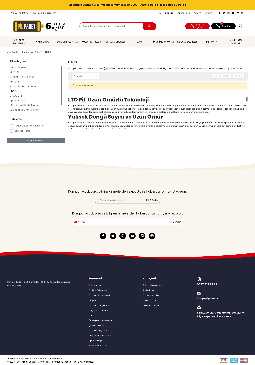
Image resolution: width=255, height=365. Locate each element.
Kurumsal (95, 278)
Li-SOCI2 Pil (16, 95)
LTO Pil (13, 91)
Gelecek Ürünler (151, 305)
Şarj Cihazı (148, 290)
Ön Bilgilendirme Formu (100, 320)
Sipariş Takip (183, 13)
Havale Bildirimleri (97, 345)
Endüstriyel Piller (151, 295)
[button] (223, 26)
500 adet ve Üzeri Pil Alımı (24, 110)
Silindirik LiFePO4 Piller (22, 77)
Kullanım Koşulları (97, 330)
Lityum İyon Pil (18, 67)
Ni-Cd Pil (14, 81)
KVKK (91, 315)
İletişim (208, 13)
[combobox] (76, 222)
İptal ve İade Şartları (98, 305)
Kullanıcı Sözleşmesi (99, 295)
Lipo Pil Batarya (18, 100)
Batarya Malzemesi (153, 285)
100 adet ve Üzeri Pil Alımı (24, 105)
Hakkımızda (94, 285)
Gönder (152, 200)
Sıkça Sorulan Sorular (99, 335)
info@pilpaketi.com (221, 295)
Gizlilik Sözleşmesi (97, 290)
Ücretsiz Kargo (22, 130)
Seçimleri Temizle (36, 140)
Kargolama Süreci (98, 310)
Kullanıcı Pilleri (150, 300)
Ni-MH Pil (14, 72)
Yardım (197, 13)
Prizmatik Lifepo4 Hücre (23, 86)
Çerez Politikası (96, 325)
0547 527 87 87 (221, 281)
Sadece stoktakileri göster (29, 125)
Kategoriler (151, 278)
